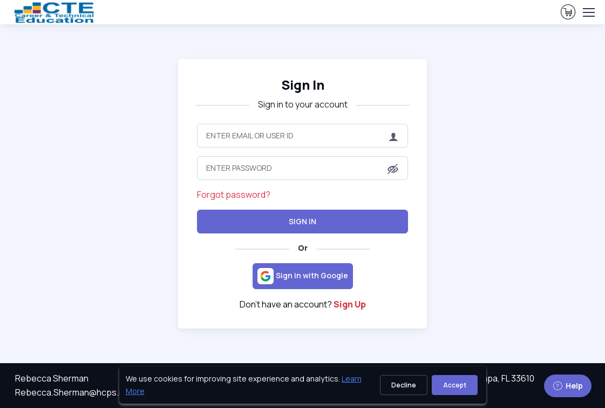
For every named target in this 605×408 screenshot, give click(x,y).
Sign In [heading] (302, 84)
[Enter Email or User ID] (302, 136)
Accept (454, 385)
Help (568, 385)
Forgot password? (233, 194)
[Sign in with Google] (303, 276)
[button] (393, 169)
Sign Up (350, 304)
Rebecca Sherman (52, 378)
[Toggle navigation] (588, 12)
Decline (403, 385)
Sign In (302, 221)
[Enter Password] (302, 168)
